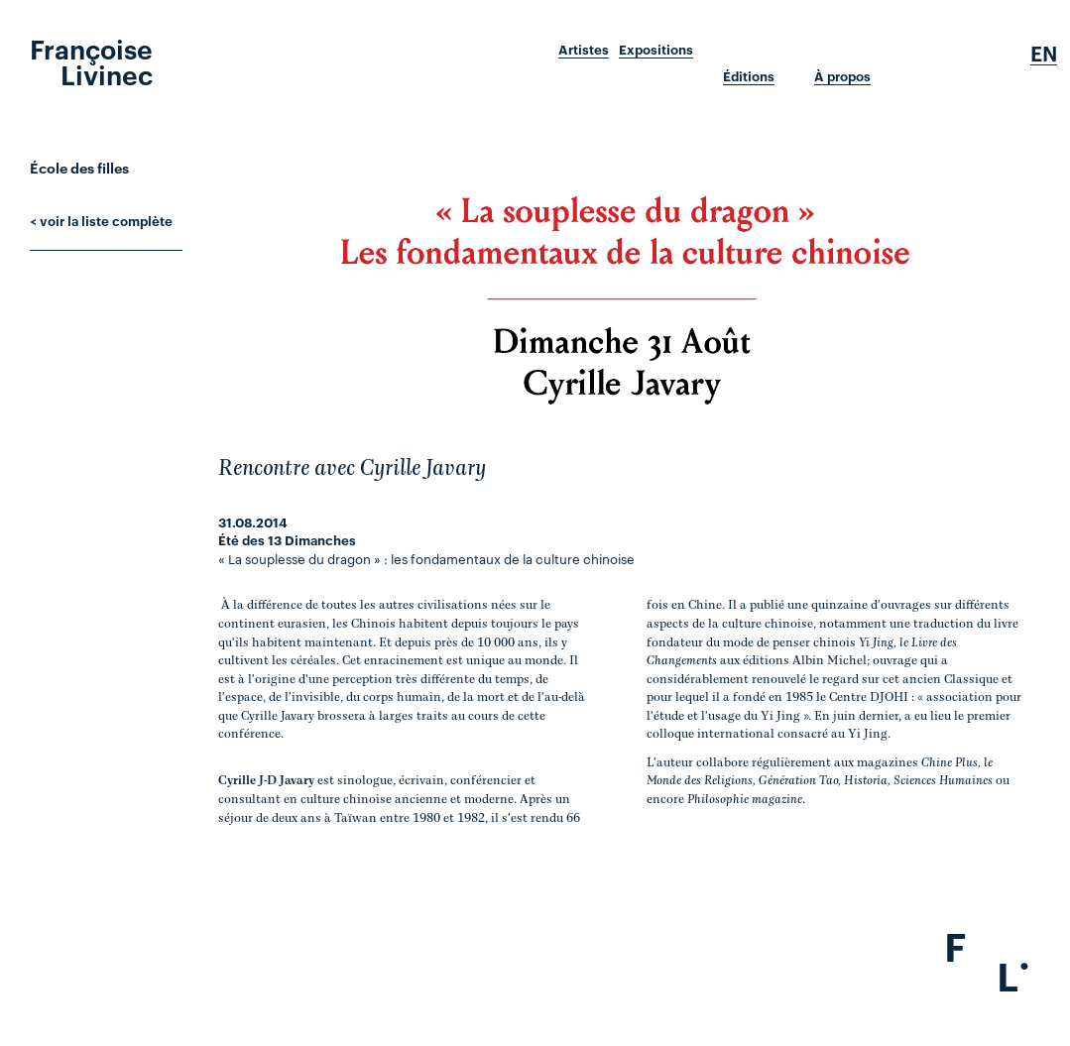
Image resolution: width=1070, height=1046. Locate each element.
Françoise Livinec (91, 60)
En (1043, 53)
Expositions (656, 50)
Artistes (583, 50)
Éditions (748, 76)
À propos (842, 76)
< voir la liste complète (101, 220)
